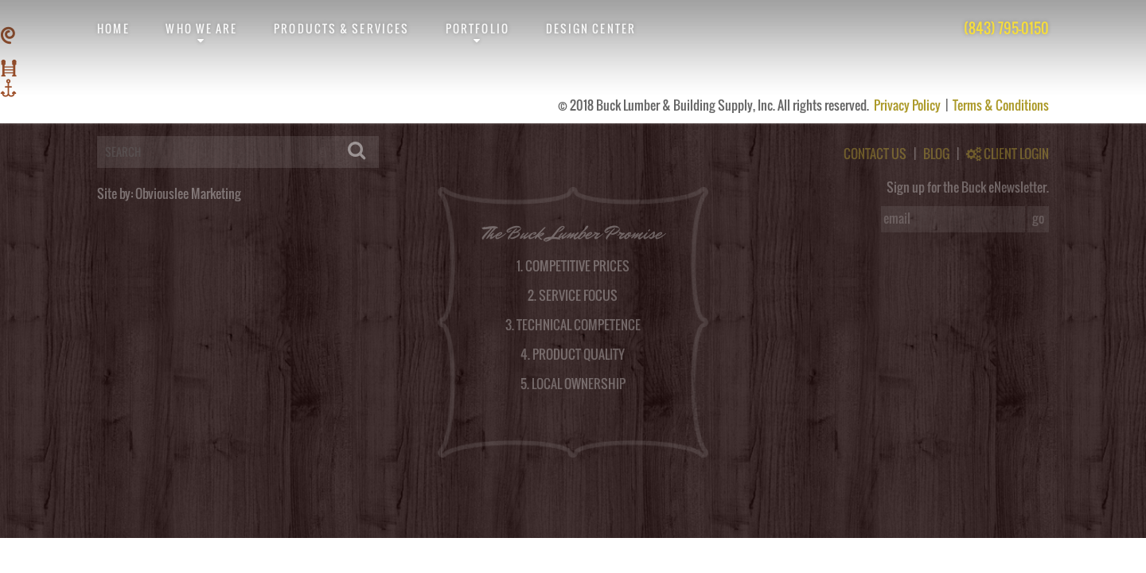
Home (113, 28)
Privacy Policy (908, 105)
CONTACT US (875, 153)
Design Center (591, 28)
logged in (84, 117)
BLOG (936, 153)
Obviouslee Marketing (188, 193)
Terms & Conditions (1001, 105)
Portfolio (477, 28)
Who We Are (201, 28)
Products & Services (341, 28)
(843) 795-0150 (1006, 28)
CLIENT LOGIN (1007, 153)
